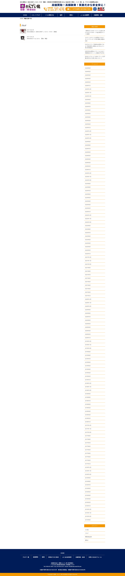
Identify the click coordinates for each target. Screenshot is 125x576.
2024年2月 (88, 166)
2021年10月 (88, 264)
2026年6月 (88, 68)
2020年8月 (88, 313)
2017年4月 (88, 453)
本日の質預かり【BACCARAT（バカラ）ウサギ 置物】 (42, 32)
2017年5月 (88, 450)
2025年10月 (88, 96)
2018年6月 (88, 404)
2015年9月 (88, 520)
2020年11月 (88, 302)
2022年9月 (88, 225)
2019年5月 (88, 365)
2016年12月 (88, 467)
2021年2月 (88, 292)
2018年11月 (88, 386)
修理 (61, 15)
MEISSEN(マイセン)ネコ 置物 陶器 (37, 38)
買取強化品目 (88, 537)
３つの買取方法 (49, 15)
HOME (25, 15)
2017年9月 (88, 436)
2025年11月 (88, 92)
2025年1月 (88, 127)
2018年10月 (88, 390)
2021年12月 (88, 257)
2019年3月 (88, 372)
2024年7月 (88, 148)
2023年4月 (88, 201)
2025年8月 (88, 103)
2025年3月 (88, 120)
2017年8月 (88, 439)
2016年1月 (88, 506)
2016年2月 (88, 502)
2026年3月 (88, 78)
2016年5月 (88, 492)
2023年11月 (88, 176)
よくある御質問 (85, 15)
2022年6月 (88, 236)
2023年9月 (88, 183)
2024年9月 (88, 141)
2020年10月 (88, 306)
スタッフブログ (36, 15)
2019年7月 (88, 358)
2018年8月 (88, 397)
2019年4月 (88, 369)
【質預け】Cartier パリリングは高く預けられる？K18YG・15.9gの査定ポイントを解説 (95, 32)
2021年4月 (88, 285)
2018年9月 (88, 393)
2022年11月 (88, 218)
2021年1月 (88, 295)
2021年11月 (88, 260)
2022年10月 (88, 222)
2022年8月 (88, 229)
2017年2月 (88, 460)
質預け (86, 540)
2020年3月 (88, 330)
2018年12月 (88, 383)
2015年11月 (88, 513)
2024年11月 (88, 134)
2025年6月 (88, 110)
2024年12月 (88, 131)
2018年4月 (88, 411)
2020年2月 (88, 334)
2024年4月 (88, 159)
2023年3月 (88, 204)
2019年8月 (88, 355)
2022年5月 (88, 239)
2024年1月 (88, 169)
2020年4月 (88, 327)
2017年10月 (88, 432)
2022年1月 (88, 253)
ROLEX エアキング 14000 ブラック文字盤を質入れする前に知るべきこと (95, 57)
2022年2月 (88, 250)
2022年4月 (88, 243)
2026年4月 (88, 75)
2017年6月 (88, 446)
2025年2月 (88, 124)
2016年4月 (88, 495)
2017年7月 (88, 443)
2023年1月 (88, 211)
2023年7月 (88, 190)
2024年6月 (88, 152)
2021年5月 (88, 281)
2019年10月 (88, 348)
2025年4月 (88, 117)
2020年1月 (88, 337)
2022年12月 (88, 215)
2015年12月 (88, 509)
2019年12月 (88, 341)
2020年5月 (88, 323)
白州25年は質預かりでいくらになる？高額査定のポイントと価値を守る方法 (94, 52)
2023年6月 (88, 194)
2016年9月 (88, 478)
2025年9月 (88, 99)
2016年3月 (88, 499)
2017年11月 (88, 429)
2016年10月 (88, 474)
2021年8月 (88, 271)
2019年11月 (88, 344)
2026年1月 (88, 85)
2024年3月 (88, 162)
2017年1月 (88, 464)
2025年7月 (88, 106)
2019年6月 (88, 362)
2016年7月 (88, 485)
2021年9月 (88, 267)
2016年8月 (88, 481)
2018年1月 (88, 422)
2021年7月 (88, 274)
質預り (71, 15)
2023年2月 (88, 208)
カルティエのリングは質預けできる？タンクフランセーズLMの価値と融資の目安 (95, 39)
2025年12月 (88, 89)
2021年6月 (88, 278)
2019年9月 (88, 351)
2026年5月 (88, 71)
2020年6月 (88, 320)
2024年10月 (88, 138)
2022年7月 (88, 232)
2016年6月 (88, 488)
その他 (86, 530)
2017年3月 (88, 457)
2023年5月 (88, 197)
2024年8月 (88, 145)
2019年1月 (88, 379)
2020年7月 (88, 316)
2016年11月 (88, 471)
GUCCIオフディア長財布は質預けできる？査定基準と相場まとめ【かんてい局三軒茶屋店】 (94, 46)
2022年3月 (88, 246)
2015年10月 (88, 516)
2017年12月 (88, 425)
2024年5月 (88, 155)
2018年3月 (88, 415)
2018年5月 (88, 408)
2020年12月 (88, 299)
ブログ (86, 533)
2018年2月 (88, 418)
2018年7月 (88, 400)
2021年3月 (88, 288)
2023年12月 (88, 173)
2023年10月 (88, 180)
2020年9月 (88, 309)
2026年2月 (88, 82)
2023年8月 (88, 187)
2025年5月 (88, 113)
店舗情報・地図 (98, 15)
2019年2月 (88, 376)
